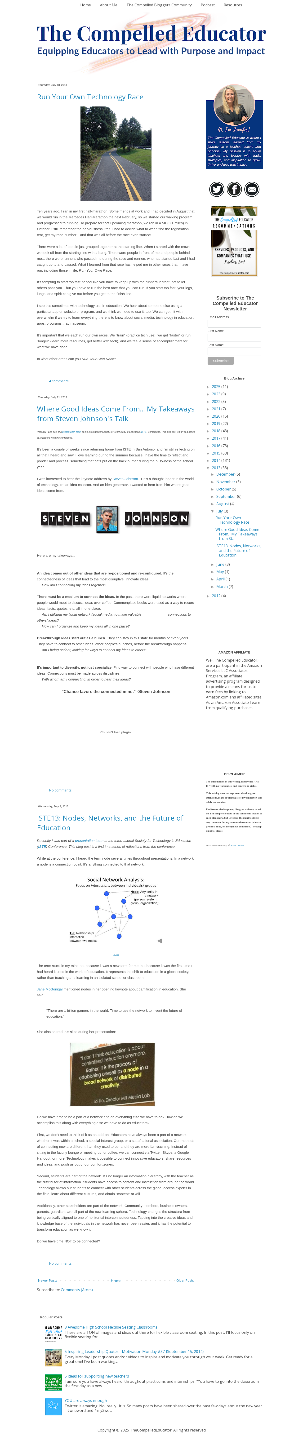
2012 (216, 595)
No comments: (61, 790)
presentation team (71, 432)
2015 (216, 453)
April (221, 579)
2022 (216, 401)
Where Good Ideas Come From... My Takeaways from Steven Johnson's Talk (116, 413)
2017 (216, 438)
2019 (216, 423)
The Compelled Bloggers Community (159, 5)
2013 (216, 467)
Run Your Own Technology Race (90, 97)
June (220, 564)
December (226, 474)
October (224, 489)
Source (116, 954)
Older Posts (185, 1280)
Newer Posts (47, 1280)
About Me (108, 5)
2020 (216, 416)
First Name (216, 331)
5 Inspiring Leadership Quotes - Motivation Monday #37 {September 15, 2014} (134, 1351)
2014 (216, 460)
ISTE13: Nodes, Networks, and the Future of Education (238, 550)
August (223, 503)
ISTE (143, 432)
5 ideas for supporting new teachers (97, 1376)
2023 (216, 394)
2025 (216, 386)
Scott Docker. (237, 845)
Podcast (208, 5)
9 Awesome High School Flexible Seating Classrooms (111, 1327)
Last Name (216, 345)
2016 (216, 445)
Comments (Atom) (77, 1289)
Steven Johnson (125, 479)
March (222, 586)
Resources (233, 5)
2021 (216, 408)
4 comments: (59, 381)
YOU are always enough (86, 1400)
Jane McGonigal (49, 989)
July (220, 511)
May (220, 571)
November (226, 481)
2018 (216, 430)
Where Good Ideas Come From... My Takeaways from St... (237, 534)
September (226, 496)
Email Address (218, 317)
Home (85, 5)
